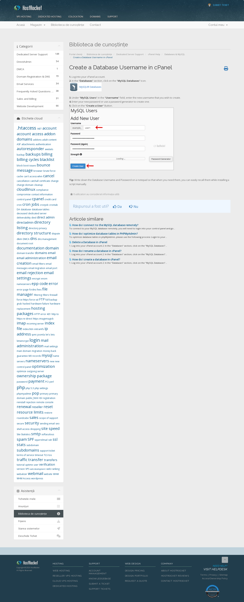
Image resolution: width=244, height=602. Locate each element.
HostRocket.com (32, 563)
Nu (133, 206)
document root (25, 243)
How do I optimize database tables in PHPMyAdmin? (103, 233)
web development (38, 469)
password (22, 381)
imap (21, 323)
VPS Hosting (24, 16)
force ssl (33, 299)
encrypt (36, 278)
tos (50, 455)
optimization (43, 366)
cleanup (38, 185)
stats (21, 444)
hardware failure (40, 303)
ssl (55, 439)
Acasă (21, 25)
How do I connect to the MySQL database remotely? (103, 225)
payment (36, 381)
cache (20, 176)
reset (48, 406)
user (36, 464)
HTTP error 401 (42, 314)
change (55, 181)
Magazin (37, 25)
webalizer (22, 474)
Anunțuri (39, 506)
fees (39, 289)
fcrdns (32, 289)
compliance (42, 189)
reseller (37, 407)
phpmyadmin (24, 393)
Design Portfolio (136, 575)
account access (30, 133)
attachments (28, 144)
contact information (42, 194)
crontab (53, 204)
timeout (39, 455)
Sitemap (223, 574)
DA (18, 209)
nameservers (37, 360)
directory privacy (38, 228)
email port (51, 268)
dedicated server (37, 213)
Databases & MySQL (175, 54)
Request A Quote (136, 581)
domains (41, 253)
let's (48, 334)
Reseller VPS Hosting (67, 575)
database (26, 209)
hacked (26, 303)
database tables (40, 209)
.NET (39, 128)
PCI (47, 381)
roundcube (23, 418)
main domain (24, 351)
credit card (50, 199)
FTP (42, 299)
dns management (47, 239)
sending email (47, 423)
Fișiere (39, 521)
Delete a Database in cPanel (88, 242)
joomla (41, 334)
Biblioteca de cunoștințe (67, 25)
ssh (50, 439)
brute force (49, 170)
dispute (56, 233)
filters (46, 295)
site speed (50, 428)
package (44, 375)
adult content (49, 139)
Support (112, 16)
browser (38, 170)
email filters (38, 263)
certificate (44, 181)
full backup (51, 299)
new (52, 361)
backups (33, 154)
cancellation (23, 181)
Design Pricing (135, 570)
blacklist (47, 159)
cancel (48, 175)
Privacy (213, 574)
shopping (35, 429)
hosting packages (31, 311)
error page (23, 289)
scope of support (48, 418)
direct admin (46, 217)
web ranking (53, 469)
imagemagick (46, 318)
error (53, 283)
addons (37, 139)
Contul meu (218, 25)
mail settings (51, 346)
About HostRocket (173, 570)
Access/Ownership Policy (215, 578)
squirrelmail (41, 439)
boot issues (29, 165)
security (32, 423)
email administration (31, 258)
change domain (25, 185)
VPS (27, 469)
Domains (95, 16)
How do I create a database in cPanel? (94, 259)
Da (117, 206)
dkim (19, 239)
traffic (22, 459)
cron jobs (30, 204)
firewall (53, 295)
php (21, 387)
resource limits (30, 412)
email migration (36, 268)
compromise (24, 194)
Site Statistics (23, 434)
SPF (31, 439)
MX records (35, 356)
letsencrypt (23, 341)
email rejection (30, 272)
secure (20, 423)
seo (58, 423)
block (20, 165)
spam (22, 439)
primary (44, 393)
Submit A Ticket (99, 583)
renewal (24, 406)
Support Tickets (100, 589)
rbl (40, 398)
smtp (36, 433)
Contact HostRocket (175, 581)
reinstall (21, 402)
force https (23, 299)
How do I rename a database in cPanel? (95, 251)
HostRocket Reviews (175, 575)
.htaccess (26, 128)
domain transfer (25, 253)
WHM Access (23, 478)
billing (46, 154)
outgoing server (35, 371)
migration (37, 351)
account (49, 128)
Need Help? (212, 567)
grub (19, 303)
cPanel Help (154, 54)
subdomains (28, 450)
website (48, 474)
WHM (56, 474)
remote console (44, 402)
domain (52, 248)
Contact (95, 25)
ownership (26, 375)
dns (33, 238)
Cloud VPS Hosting (65, 581)
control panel (24, 199)
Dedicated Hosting (49, 16)
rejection (31, 402)
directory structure (34, 233)
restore (48, 412)
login (34, 340)
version (21, 469)
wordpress (37, 478)
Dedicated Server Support (130, 54)
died (33, 217)
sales (33, 417)
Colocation (75, 16)
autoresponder (30, 148)
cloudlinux (26, 189)
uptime (29, 464)
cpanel (38, 198)
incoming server (35, 323)
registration (49, 398)
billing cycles (28, 159)
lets (53, 334)
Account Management (98, 572)
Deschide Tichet (39, 536)
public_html (32, 398)
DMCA (26, 239)
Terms (203, 574)
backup (21, 154)
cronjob (44, 204)
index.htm (28, 329)
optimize (21, 371)
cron (19, 204)
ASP (19, 144)
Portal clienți (75, 54)
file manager (32, 291)
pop (35, 393)
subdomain (32, 445)
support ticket (47, 450)
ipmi (34, 334)
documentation (31, 248)
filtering (38, 295)
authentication (43, 144)
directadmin (25, 222)
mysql (47, 355)
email (52, 253)
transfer (35, 459)
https (35, 318)
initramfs (39, 329)
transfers (50, 460)
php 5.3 (30, 388)
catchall (34, 181)
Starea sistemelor (39, 528)
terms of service (25, 455)
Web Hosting (61, 570)
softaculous (47, 434)
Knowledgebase (100, 578)
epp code (40, 283)
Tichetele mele (39, 499)
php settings (41, 388)
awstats (49, 149)
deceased (22, 213)
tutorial (21, 464)
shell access (23, 429)
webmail (35, 473)
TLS (46, 455)
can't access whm (33, 176)
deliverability (24, 217)
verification (47, 464)
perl (51, 381)
